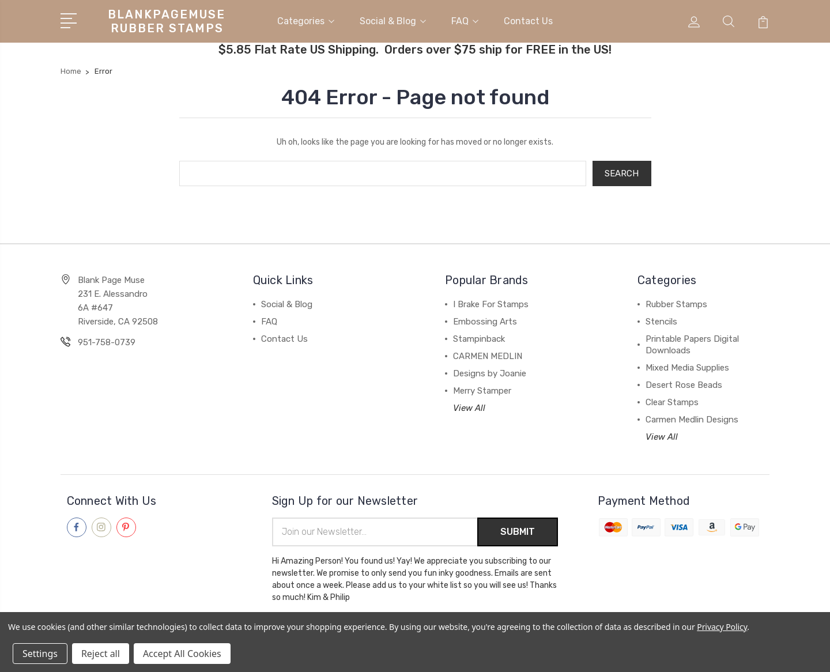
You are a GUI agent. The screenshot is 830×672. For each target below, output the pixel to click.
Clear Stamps (672, 399)
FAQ (464, 19)
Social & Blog (393, 19)
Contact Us (528, 19)
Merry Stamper (482, 388)
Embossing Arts (485, 319)
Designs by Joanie (489, 370)
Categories (305, 19)
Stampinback (479, 336)
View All (469, 405)
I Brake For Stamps (491, 301)
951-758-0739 (106, 339)
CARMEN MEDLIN (487, 353)
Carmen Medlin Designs (692, 416)
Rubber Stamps (676, 301)
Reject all (100, 653)
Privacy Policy (722, 626)
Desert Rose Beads (684, 382)
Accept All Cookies (182, 653)
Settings (40, 653)
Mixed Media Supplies (687, 365)
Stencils (661, 319)
